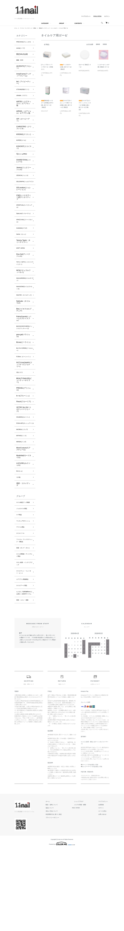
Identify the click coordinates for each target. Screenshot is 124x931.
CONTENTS (78, 23)
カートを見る (104, 894)
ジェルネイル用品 (23, 562)
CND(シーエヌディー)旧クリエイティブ (23, 211)
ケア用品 (19, 569)
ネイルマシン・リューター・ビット (23, 642)
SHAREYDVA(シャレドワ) (23, 170)
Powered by (62, 926)
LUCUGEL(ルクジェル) (23, 512)
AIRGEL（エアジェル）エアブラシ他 (23, 121)
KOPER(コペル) (22, 150)
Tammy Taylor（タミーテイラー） (23, 262)
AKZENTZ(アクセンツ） (24, 72)
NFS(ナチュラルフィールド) (23, 294)
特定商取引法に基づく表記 (63, 897)
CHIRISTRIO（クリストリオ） (23, 137)
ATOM (85, 890)
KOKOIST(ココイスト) (23, 157)
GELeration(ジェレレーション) (23, 202)
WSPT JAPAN (21, 270)
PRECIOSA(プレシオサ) (23, 43)
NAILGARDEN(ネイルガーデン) (23, 303)
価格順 (98, 44)
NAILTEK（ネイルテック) (23, 322)
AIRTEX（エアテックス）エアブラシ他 (23, 112)
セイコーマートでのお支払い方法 (92, 849)
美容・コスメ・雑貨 (23, 681)
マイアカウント (86, 16)
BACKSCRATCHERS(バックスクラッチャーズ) (25, 359)
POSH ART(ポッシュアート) (23, 467)
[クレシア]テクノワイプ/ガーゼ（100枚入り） (47, 67)
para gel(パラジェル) (23, 369)
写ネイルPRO (21, 164)
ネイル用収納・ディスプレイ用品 (23, 622)
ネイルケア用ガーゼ (72, 28)
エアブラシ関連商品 (23, 652)
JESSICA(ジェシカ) (23, 185)
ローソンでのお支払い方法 (90, 847)
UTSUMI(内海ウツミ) (23, 96)
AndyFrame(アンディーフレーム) (23, 80)
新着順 (105, 44)
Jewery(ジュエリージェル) (23, 178)
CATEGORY (45, 23)
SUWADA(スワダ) (23, 248)
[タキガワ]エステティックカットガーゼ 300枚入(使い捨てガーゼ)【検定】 (85, 105)
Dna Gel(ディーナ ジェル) (23, 277)
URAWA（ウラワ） (23, 104)
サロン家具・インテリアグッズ (23, 632)
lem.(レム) (20, 520)
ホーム (16, 28)
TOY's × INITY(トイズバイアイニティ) (23, 285)
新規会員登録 (97, 16)
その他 (19, 526)
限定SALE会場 (22, 58)
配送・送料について (61, 887)
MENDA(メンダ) (22, 490)
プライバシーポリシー (62, 900)
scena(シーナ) (21, 52)
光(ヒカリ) (20, 411)
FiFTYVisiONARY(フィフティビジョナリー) (24, 403)
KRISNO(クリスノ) (23, 143)
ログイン (107, 16)
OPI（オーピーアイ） (23, 129)
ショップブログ (84, 884)
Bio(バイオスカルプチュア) (23, 339)
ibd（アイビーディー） (23, 87)
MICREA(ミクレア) (23, 476)
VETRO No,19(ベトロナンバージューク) (23, 448)
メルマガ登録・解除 (86, 887)
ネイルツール (21, 592)
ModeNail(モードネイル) (23, 505)
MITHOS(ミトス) (22, 483)
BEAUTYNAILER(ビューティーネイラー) (24, 419)
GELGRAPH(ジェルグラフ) (23, 193)
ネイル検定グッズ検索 (23, 553)
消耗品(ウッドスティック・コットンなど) (53, 28)
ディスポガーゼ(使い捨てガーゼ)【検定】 (65, 67)
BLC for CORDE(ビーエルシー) (23, 383)
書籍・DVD (20, 65)
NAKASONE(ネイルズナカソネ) (23, 313)
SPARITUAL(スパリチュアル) (23, 220)
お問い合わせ (104, 897)
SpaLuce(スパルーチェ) (23, 230)
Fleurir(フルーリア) (23, 441)
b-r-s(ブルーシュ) (23, 435)
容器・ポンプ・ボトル (23, 613)
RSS (81, 890)
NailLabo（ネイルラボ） (23, 331)
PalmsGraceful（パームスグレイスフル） (23, 348)
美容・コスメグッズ (23, 534)
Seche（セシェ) (22, 255)
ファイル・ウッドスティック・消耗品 (30, 28)
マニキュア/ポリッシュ (23, 577)
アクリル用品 (21, 585)
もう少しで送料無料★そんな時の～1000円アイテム (23, 670)
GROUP (61, 23)
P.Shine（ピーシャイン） (23, 393)
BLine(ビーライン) (23, 376)
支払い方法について (61, 894)
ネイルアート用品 (23, 660)
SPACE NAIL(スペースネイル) (23, 240)
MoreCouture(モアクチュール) (23, 497)
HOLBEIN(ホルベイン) (23, 458)
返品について (59, 890)
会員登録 (103, 887)
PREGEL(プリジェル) (23, 428)
